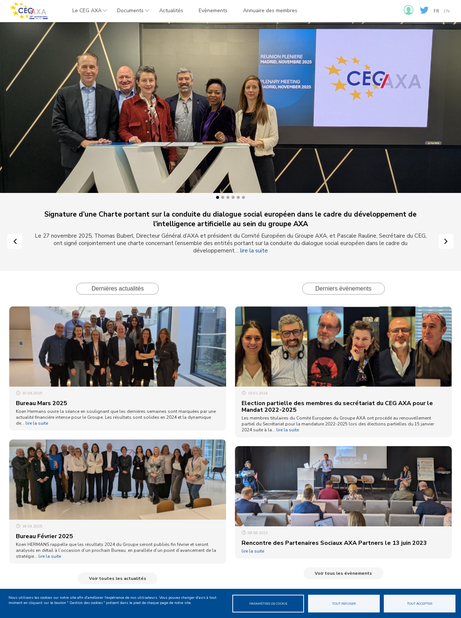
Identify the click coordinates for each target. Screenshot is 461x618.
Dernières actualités (118, 288)
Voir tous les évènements (343, 573)
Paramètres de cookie (268, 603)
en (447, 11)
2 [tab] (222, 197)
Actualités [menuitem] (171, 10)
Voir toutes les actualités (117, 578)
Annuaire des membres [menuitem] (270, 10)
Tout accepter (419, 603)
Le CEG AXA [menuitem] (86, 12)
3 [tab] (227, 197)
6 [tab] (243, 197)
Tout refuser (344, 603)
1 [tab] (217, 197)
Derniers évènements (343, 288)
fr (436, 11)
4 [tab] (233, 197)
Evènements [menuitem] (213, 10)
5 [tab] (238, 197)
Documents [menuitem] (129, 12)
